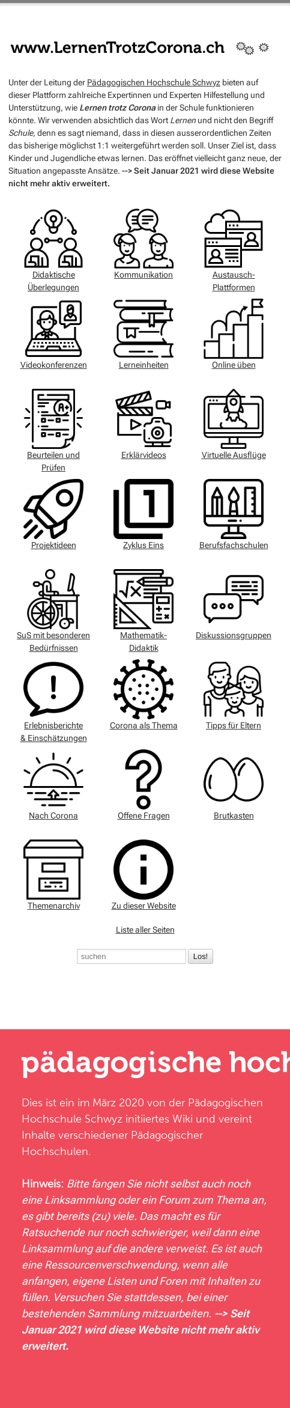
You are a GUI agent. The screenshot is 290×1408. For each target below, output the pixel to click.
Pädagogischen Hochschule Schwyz (153, 82)
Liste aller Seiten (145, 929)
